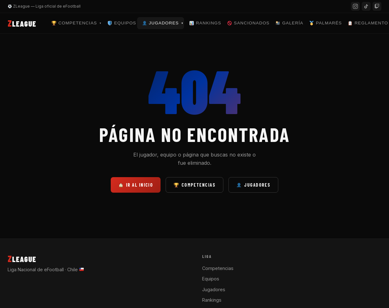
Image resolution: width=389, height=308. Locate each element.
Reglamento (368, 23)
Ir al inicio (136, 185)
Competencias (76, 23)
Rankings (205, 23)
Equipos (122, 23)
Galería (289, 23)
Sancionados (248, 23)
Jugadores (162, 23)
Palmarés (325, 23)
